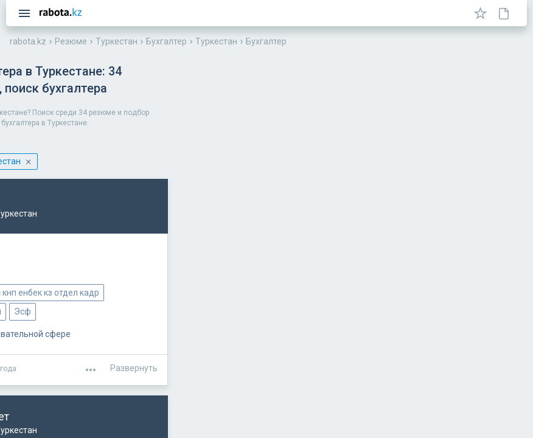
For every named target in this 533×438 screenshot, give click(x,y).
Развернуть (489, 349)
